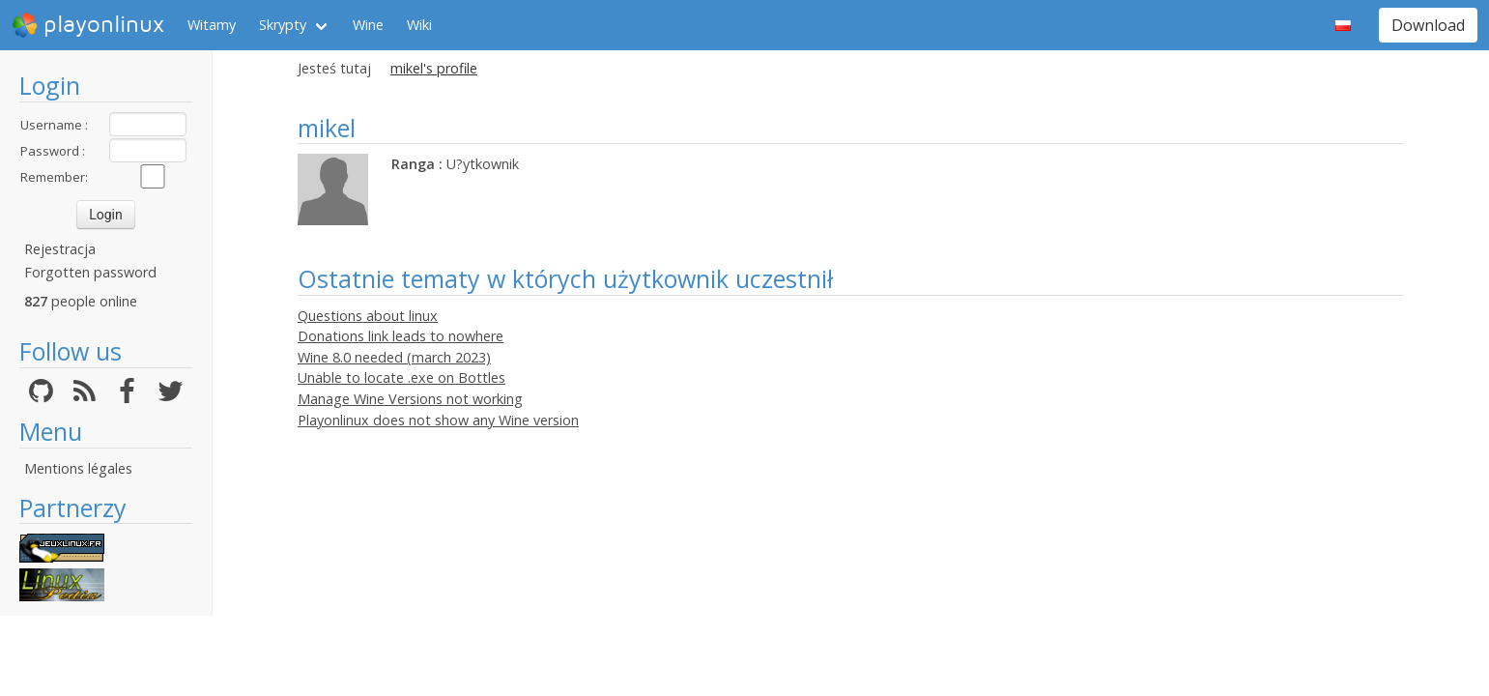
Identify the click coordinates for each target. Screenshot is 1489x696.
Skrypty (282, 24)
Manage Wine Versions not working (410, 399)
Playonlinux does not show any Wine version (438, 420)
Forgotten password (90, 272)
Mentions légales (78, 468)
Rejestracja (60, 249)
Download (1428, 25)
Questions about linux (368, 315)
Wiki (419, 24)
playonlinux (88, 25)
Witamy (211, 24)
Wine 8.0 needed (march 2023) (394, 357)
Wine (368, 24)
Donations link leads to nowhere (400, 336)
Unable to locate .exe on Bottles (401, 377)
